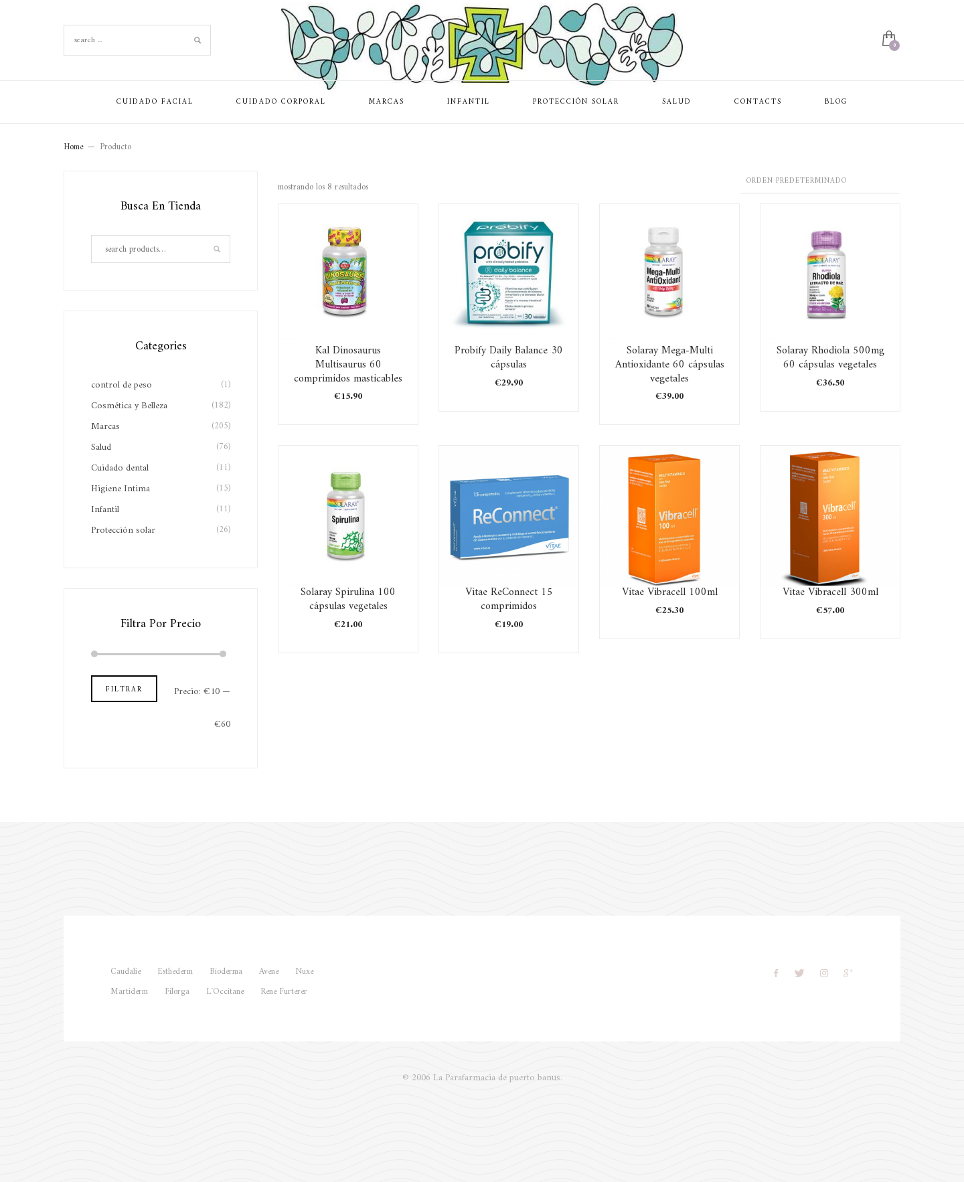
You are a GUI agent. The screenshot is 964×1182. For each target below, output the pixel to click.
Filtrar (124, 689)
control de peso (121, 385)
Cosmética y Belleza (129, 406)
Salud (101, 447)
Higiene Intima (120, 489)
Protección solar (123, 530)
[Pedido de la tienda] (820, 182)
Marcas (105, 426)
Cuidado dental (120, 468)
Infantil (105, 509)
